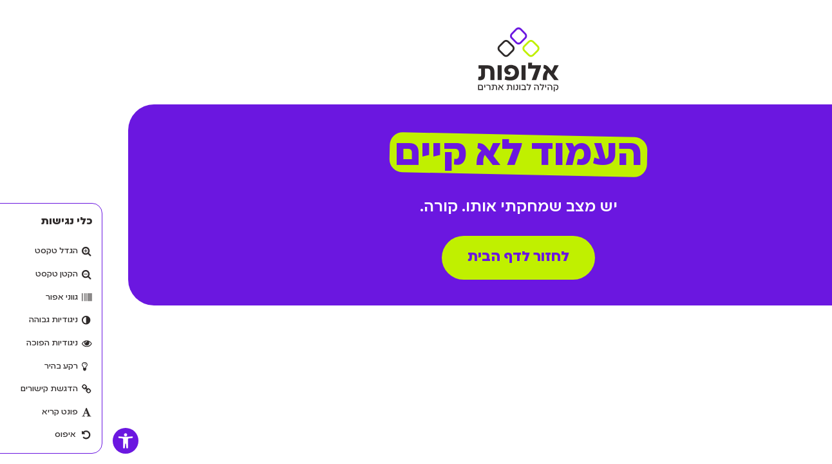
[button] (23, 441)
